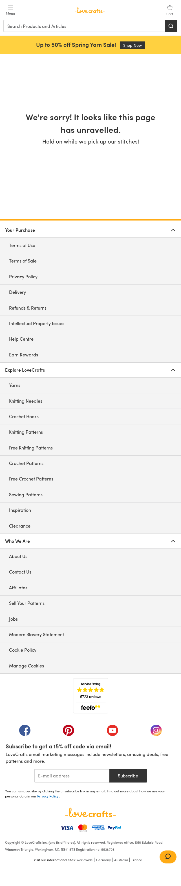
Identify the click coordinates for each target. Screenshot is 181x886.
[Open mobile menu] (10, 10)
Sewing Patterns (26, 494)
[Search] (171, 26)
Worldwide (84, 860)
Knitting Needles (25, 401)
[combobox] (84, 26)
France (136, 860)
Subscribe (128, 776)
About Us (18, 556)
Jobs (13, 619)
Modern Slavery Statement (36, 634)
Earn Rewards (23, 355)
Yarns (14, 385)
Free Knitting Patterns (31, 448)
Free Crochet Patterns (31, 479)
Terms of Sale (23, 261)
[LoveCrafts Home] (90, 812)
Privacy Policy (23, 276)
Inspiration (20, 510)
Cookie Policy (22, 650)
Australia (121, 860)
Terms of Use (22, 245)
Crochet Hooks (24, 416)
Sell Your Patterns (27, 603)
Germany (103, 860)
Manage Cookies (26, 666)
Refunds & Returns (28, 308)
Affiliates (18, 587)
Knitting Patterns (26, 432)
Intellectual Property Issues (36, 323)
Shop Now (134, 45)
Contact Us (20, 572)
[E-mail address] (71, 776)
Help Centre (21, 339)
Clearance (19, 526)
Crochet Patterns (26, 463)
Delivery (17, 292)
